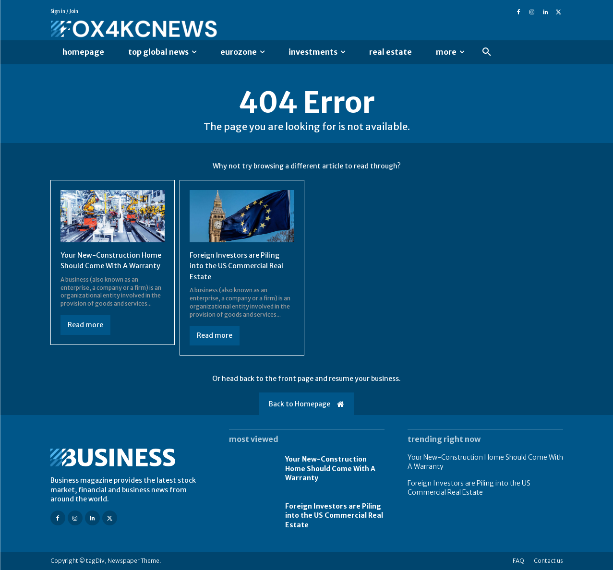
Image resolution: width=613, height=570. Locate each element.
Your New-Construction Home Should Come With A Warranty (108, 265)
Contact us (548, 560)
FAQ (518, 560)
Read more (85, 335)
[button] (486, 52)
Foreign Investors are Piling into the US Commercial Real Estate (240, 265)
